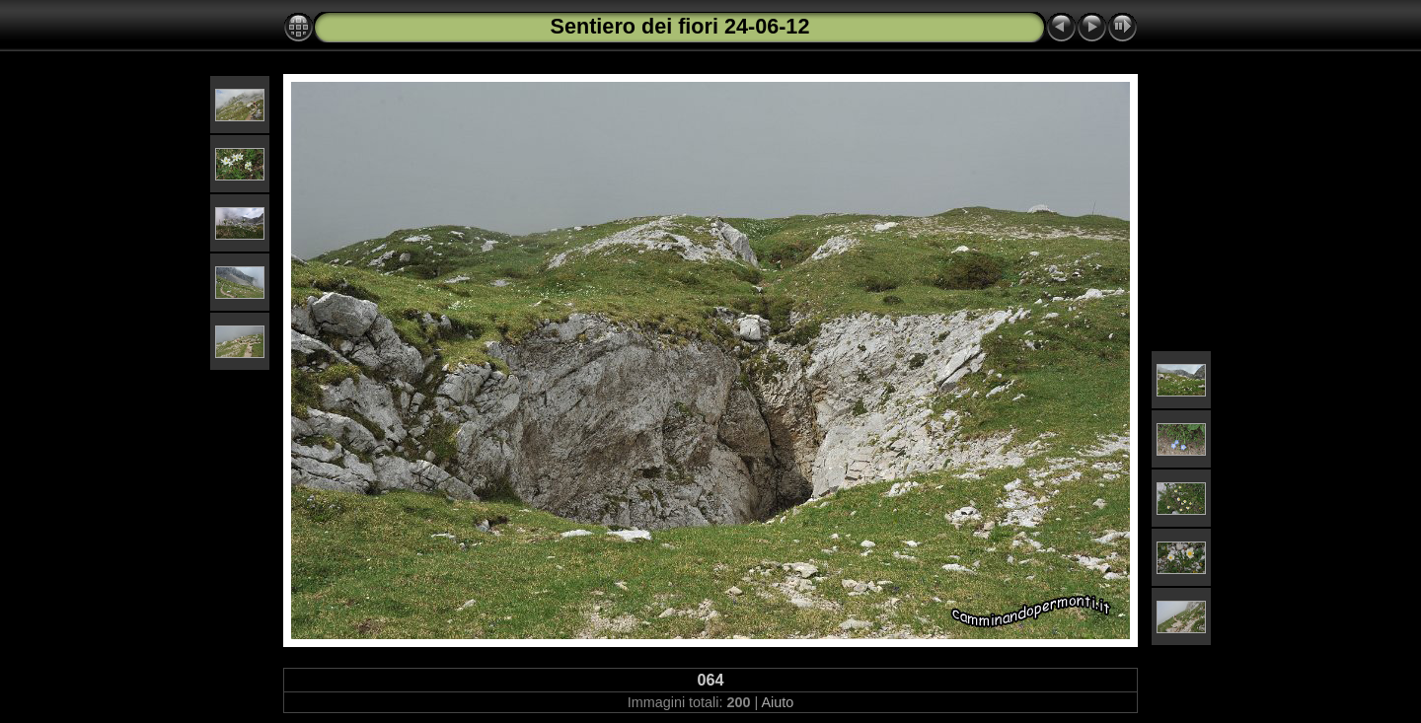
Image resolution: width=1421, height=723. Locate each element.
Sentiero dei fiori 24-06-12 (680, 26)
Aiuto (777, 702)
